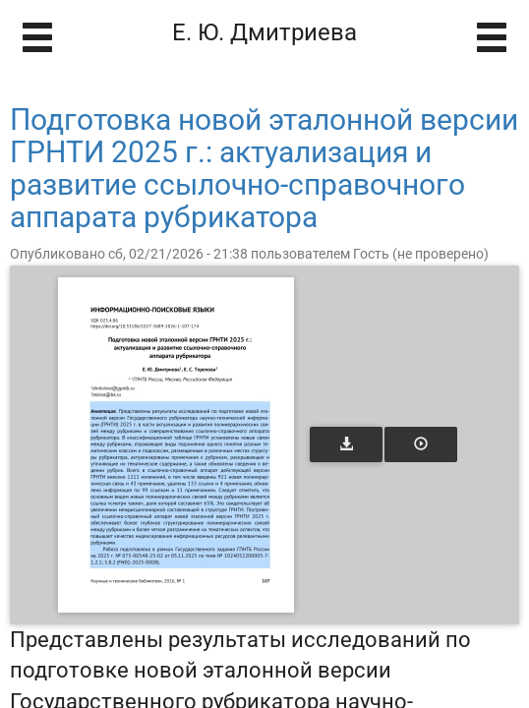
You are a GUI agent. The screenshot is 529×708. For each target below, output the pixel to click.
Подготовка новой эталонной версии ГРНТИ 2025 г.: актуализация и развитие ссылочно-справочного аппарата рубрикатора (264, 168)
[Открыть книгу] (176, 445)
